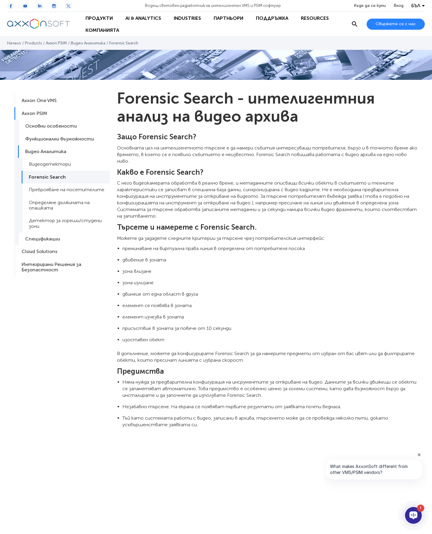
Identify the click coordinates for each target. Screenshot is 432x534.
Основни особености (51, 126)
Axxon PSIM (56, 43)
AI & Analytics (143, 18)
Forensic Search (47, 177)
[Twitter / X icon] (68, 6)
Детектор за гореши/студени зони (65, 223)
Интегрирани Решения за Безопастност (51, 267)
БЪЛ (415, 5)
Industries (187, 18)
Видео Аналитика (88, 43)
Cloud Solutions (39, 251)
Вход (399, 5)
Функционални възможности (59, 139)
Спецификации (42, 239)
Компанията (102, 30)
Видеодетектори (50, 164)
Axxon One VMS (39, 100)
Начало (14, 43)
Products (33, 43)
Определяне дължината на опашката (59, 205)
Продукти (99, 18)
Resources (315, 18)
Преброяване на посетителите (66, 189)
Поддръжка (272, 18)
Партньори (228, 18)
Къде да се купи (370, 5)
